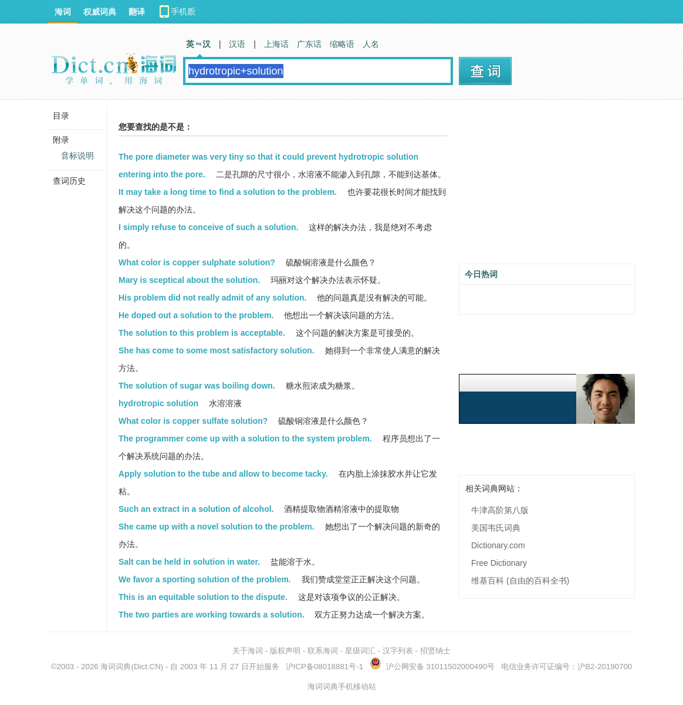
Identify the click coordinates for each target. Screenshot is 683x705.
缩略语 (342, 44)
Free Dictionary (499, 563)
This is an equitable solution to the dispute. (203, 597)
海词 (63, 11)
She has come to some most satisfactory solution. (217, 350)
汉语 (237, 44)
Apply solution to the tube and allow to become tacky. (223, 473)
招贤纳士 (435, 650)
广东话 (309, 44)
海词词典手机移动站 (341, 686)
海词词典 (115, 666)
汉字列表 (398, 650)
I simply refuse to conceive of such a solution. (209, 227)
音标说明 (77, 155)
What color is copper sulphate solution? (197, 262)
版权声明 (285, 650)
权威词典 (99, 11)
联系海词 (322, 650)
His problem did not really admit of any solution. (212, 297)
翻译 (137, 11)
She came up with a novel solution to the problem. (217, 526)
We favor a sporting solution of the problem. (205, 579)
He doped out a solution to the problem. (196, 315)
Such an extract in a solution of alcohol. (196, 509)
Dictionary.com (498, 545)
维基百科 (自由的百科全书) (520, 580)
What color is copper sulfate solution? (193, 421)
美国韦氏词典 (495, 527)
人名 (371, 44)
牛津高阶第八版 (500, 510)
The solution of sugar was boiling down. (197, 385)
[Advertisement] (547, 186)
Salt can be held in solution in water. (189, 561)
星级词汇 (360, 650)
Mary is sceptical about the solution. (189, 280)
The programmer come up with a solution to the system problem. (245, 438)
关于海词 (247, 650)
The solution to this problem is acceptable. (202, 333)
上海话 (276, 44)
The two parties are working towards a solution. (212, 614)
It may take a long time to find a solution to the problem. (228, 192)
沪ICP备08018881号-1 (324, 666)
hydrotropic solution (158, 403)
